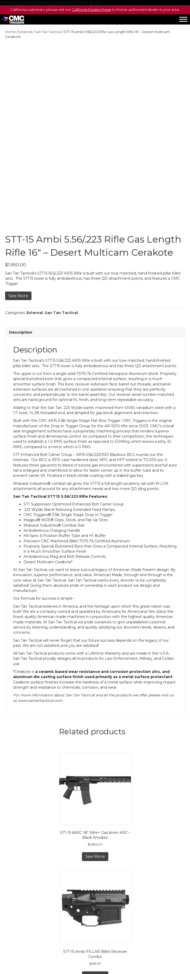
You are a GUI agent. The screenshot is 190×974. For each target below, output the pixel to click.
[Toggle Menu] (183, 19)
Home (10, 32)
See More (18, 232)
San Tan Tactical (48, 32)
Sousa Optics (100, 944)
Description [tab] (20, 269)
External (25, 32)
